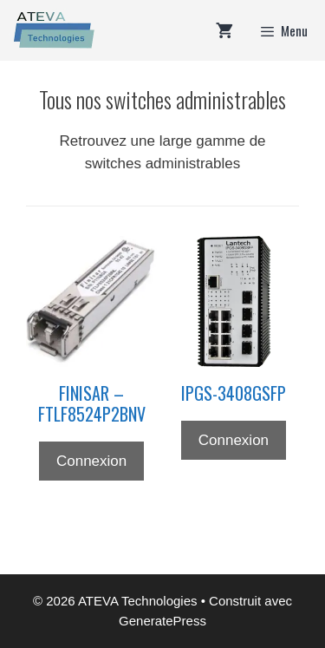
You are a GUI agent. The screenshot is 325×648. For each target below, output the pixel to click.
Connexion (91, 461)
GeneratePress (162, 620)
